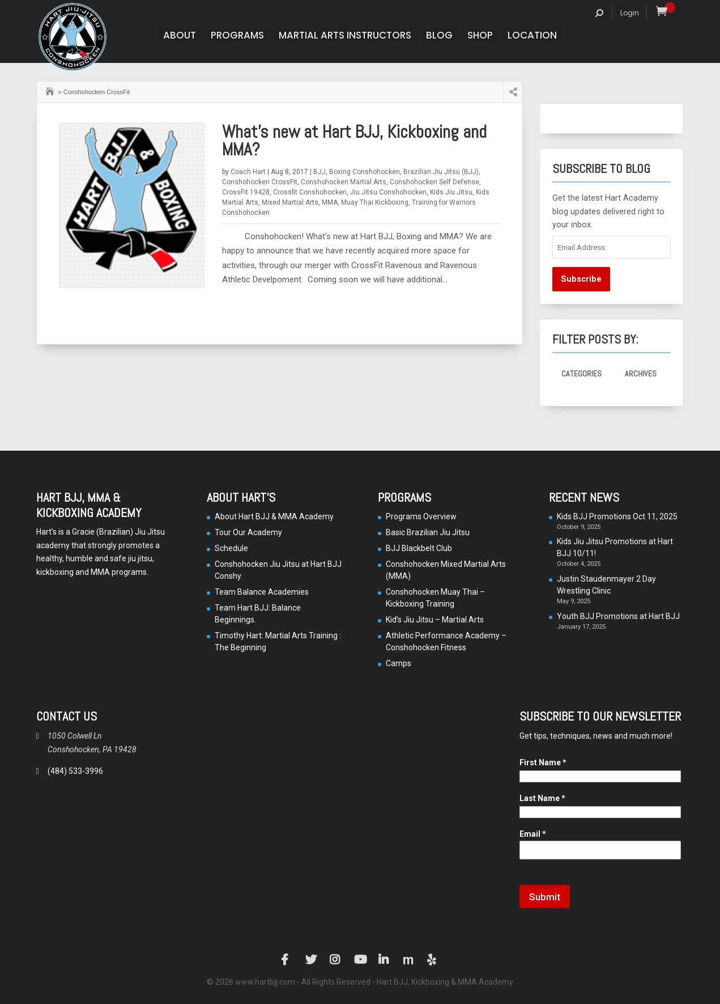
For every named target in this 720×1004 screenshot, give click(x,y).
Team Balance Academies (262, 591)
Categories (581, 373)
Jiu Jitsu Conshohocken (388, 192)
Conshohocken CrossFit (259, 182)
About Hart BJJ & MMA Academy (274, 516)
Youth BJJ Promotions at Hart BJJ (618, 616)
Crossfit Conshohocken (310, 192)
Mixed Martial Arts (290, 202)
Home (51, 90)
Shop (480, 36)
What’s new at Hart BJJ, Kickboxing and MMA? (354, 140)
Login (629, 13)
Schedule (231, 548)
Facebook (286, 959)
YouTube (359, 959)
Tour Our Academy (248, 532)
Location (532, 36)
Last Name (542, 798)
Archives (641, 373)
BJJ (319, 172)
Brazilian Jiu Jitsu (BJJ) (441, 172)
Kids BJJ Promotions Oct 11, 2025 (617, 516)
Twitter (311, 959)
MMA (330, 202)
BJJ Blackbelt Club (419, 548)
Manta (408, 959)
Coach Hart (248, 172)
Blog (439, 36)
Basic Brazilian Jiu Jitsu (428, 532)
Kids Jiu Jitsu (451, 192)
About (179, 36)
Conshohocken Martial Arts (343, 182)
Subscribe (581, 279)
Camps (398, 663)
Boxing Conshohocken (364, 172)
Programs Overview (421, 516)
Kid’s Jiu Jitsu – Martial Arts (435, 619)
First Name (542, 762)
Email (532, 833)
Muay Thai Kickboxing (374, 202)
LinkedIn (384, 959)
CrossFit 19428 (246, 192)
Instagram (335, 959)
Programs (237, 36)
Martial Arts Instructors (345, 36)
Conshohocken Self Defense (434, 182)
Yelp (432, 959)
